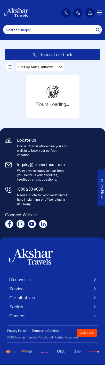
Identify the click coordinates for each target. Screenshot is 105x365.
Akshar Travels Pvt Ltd (31, 337)
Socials (52, 306)
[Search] (52, 29)
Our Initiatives (52, 297)
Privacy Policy (17, 331)
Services (52, 288)
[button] (90, 13)
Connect (52, 315)
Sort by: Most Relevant (40, 67)
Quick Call (87, 333)
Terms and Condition (46, 331)
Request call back (52, 54)
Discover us (52, 279)
